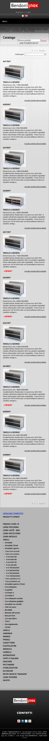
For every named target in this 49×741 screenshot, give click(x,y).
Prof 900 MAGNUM (12, 573)
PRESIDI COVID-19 (11, 524)
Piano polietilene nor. (13, 579)
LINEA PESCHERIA (11, 527)
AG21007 (7, 323)
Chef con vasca (10, 607)
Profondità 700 (17, 31)
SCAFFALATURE (9, 646)
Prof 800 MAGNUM (12, 570)
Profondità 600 (11, 559)
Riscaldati (8, 610)
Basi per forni (10, 616)
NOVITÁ (6, 680)
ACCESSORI (8, 671)
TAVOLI (23, 29)
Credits (24, 737)
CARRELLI (7, 652)
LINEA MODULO (10, 536)
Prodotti (16, 29)
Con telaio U (9, 593)
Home (8, 29)
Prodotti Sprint (11, 517)
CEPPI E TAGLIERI (10, 658)
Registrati (19, 12)
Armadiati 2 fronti (11, 545)
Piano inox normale (12, 551)
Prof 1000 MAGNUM (13, 576)
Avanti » (42, 50)
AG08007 (7, 454)
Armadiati (8, 543)
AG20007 (7, 277)
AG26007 (7, 190)
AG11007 (7, 232)
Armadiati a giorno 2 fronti (15, 584)
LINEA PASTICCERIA (11, 533)
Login (28, 12)
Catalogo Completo (13, 513)
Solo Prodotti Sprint (28, 43)
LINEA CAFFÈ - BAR (11, 530)
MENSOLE (7, 649)
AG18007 (7, 366)
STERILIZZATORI (10, 668)
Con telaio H (9, 595)
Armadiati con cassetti (13, 604)
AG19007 (7, 147)
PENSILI (6, 639)
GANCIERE (7, 661)
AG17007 (7, 61)
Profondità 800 (11, 565)
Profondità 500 (11, 557)
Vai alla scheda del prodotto (35, 100)
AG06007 (7, 411)
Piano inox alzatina (12, 554)
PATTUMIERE (8, 664)
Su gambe (8, 590)
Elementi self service (12, 613)
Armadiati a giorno (35, 29)
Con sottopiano (11, 587)
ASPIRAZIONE (9, 655)
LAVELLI (6, 630)
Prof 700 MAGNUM (12, 568)
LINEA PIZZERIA (10, 677)
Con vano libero (11, 618)
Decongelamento (11, 624)
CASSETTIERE (9, 642)
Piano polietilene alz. (12, 581)
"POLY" (7, 621)
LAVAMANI (7, 633)
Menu (4, 21)
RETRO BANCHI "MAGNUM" (15, 674)
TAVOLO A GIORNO (11, 82)
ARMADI (6, 636)
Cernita (7, 627)
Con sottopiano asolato (14, 598)
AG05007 (7, 104)
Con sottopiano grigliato (14, 601)
